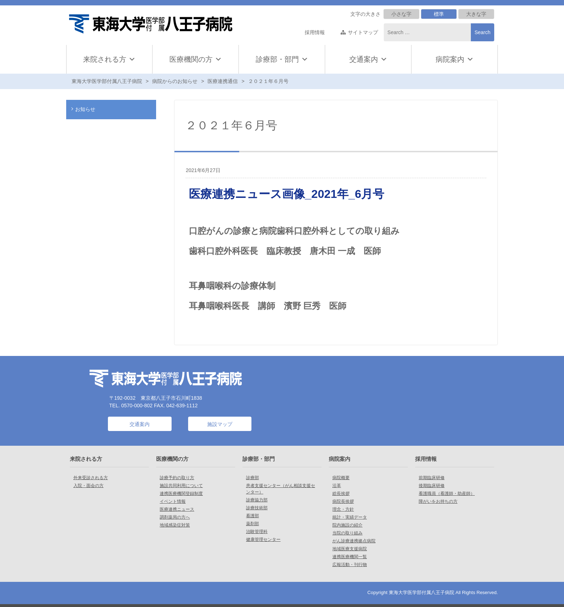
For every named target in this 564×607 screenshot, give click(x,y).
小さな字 (401, 14)
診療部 (252, 477)
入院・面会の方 (88, 485)
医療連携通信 (223, 81)
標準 (439, 14)
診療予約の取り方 (177, 477)
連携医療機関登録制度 (181, 493)
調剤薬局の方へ (175, 517)
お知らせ (85, 109)
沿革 (336, 485)
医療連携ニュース (177, 509)
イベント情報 (173, 501)
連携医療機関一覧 (349, 556)
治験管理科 (257, 531)
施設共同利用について (181, 485)
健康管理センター (263, 539)
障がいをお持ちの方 (438, 501)
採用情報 (315, 32)
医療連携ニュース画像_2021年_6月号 (287, 193)
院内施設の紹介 (347, 525)
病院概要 (341, 477)
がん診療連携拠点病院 (354, 540)
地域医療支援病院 (349, 548)
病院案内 (455, 59)
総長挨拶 (341, 493)
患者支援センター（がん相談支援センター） (280, 489)
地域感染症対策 (175, 525)
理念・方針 (343, 509)
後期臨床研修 (432, 485)
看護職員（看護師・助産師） (447, 493)
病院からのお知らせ (174, 81)
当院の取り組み (347, 533)
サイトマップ (363, 32)
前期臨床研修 (432, 477)
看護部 (252, 515)
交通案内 (363, 59)
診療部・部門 (282, 59)
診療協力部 (257, 499)
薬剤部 (252, 523)
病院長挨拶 (343, 501)
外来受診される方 (90, 477)
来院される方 (109, 59)
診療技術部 (257, 507)
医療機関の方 (195, 59)
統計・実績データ (349, 517)
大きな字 (476, 14)
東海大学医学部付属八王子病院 (107, 81)
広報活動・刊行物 (349, 564)
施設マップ (219, 424)
